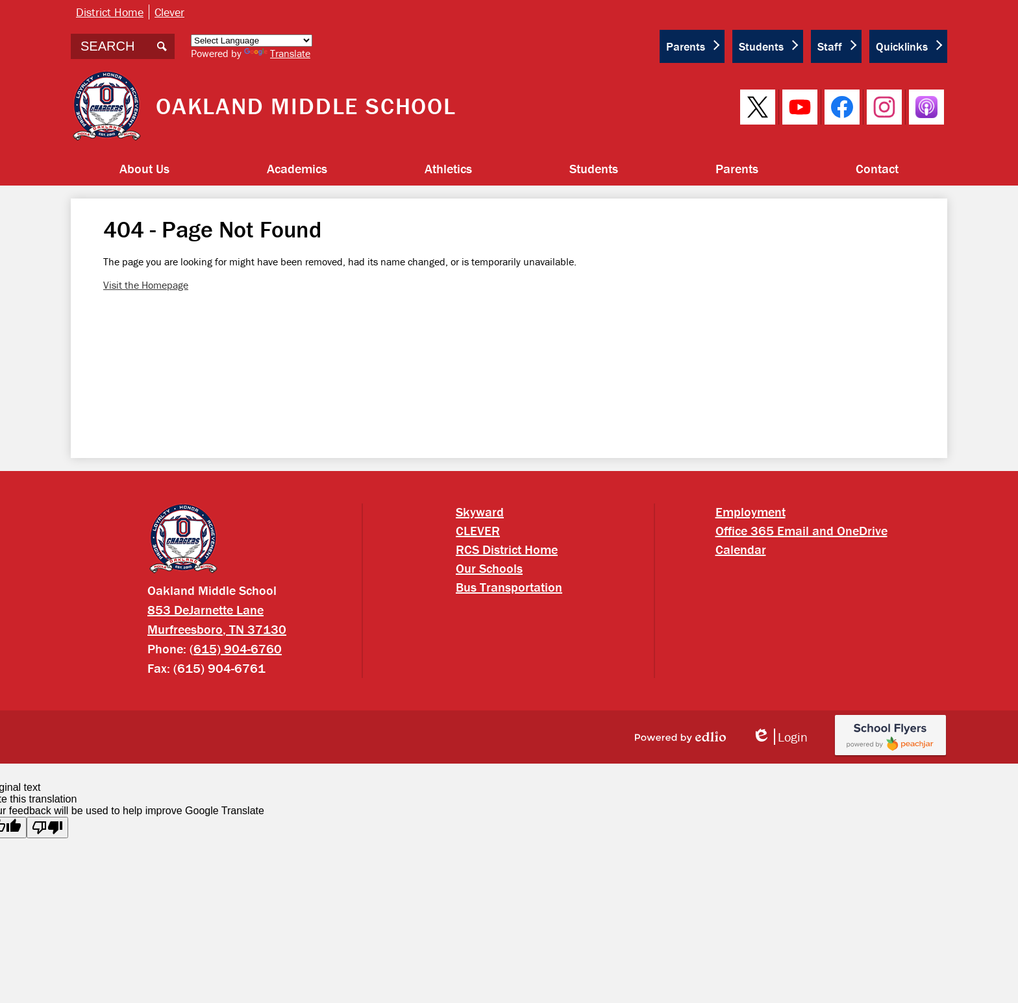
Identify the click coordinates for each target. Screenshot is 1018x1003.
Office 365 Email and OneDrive (801, 530)
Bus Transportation (509, 587)
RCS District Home (507, 549)
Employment (750, 511)
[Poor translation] (47, 827)
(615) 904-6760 (236, 648)
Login (780, 737)
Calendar (740, 549)
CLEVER (478, 530)
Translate (277, 53)
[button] (144, 169)
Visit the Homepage (145, 284)
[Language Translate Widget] (251, 40)
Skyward (480, 511)
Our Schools (489, 568)
